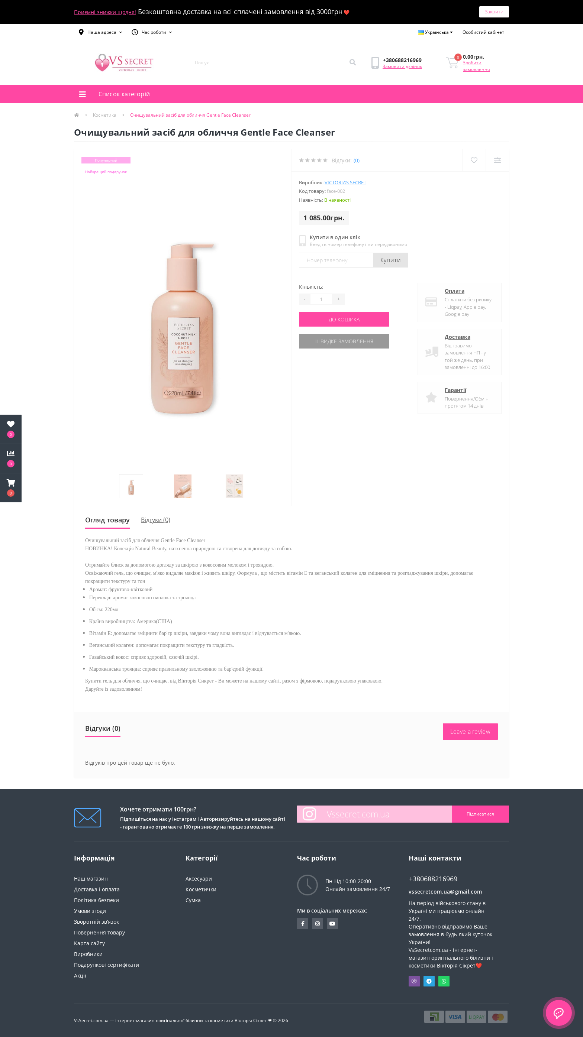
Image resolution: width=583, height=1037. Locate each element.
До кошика (344, 319)
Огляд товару (107, 519)
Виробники (88, 953)
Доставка (457, 336)
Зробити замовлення (476, 65)
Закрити (494, 11)
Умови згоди (90, 910)
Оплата (454, 290)
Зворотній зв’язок (96, 921)
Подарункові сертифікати (106, 964)
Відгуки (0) (155, 520)
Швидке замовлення (344, 341)
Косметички (201, 889)
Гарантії (455, 389)
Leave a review (470, 731)
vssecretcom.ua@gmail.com (445, 891)
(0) (357, 160)
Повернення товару (99, 932)
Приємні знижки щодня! (105, 12)
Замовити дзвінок (402, 66)
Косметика (104, 115)
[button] (100, 32)
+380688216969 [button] (433, 879)
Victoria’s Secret (345, 182)
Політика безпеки (96, 900)
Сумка (193, 900)
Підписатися (480, 814)
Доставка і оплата (97, 889)
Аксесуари (199, 878)
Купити (390, 260)
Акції (80, 975)
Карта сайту (89, 943)
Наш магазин (91, 878)
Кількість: (311, 286)
